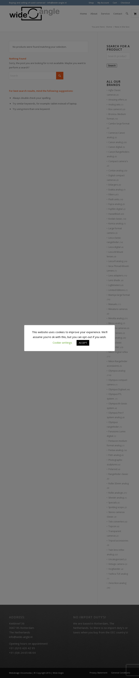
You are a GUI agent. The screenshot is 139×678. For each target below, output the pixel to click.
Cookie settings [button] (62, 342)
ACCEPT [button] (83, 342)
